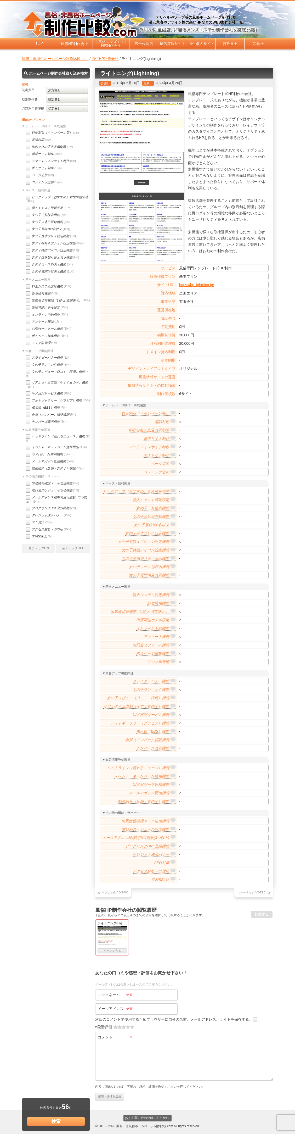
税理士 (258, 44)
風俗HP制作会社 (74, 44)
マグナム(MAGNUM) (115, 892)
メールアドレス (115, 1008)
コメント (115, 1037)
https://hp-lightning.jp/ (196, 285)
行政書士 (230, 44)
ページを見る (112, 950)
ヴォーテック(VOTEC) (251, 892)
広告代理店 (144, 44)
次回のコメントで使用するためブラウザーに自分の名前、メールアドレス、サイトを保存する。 (174, 1019)
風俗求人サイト (201, 44)
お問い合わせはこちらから (147, 1118)
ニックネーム (115, 995)
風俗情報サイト (172, 44)
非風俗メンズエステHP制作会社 (111, 44)
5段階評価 (103, 1027)
